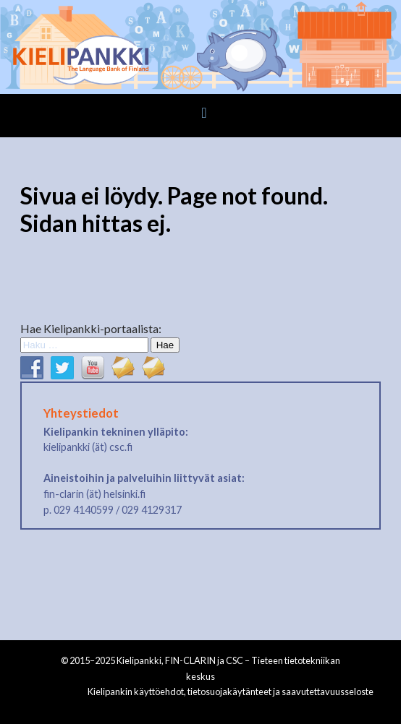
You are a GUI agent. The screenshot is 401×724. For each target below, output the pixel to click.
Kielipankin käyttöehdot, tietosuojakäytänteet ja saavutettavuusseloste (230, 691)
